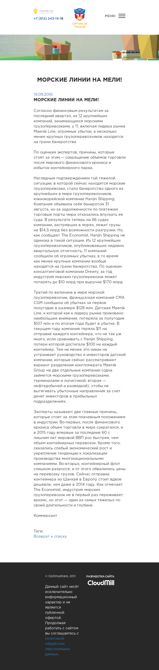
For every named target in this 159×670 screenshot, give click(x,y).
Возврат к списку (50, 536)
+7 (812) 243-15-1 (47, 18)
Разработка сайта (100, 576)
